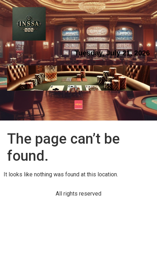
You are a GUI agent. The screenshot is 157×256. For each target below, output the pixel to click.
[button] (78, 105)
